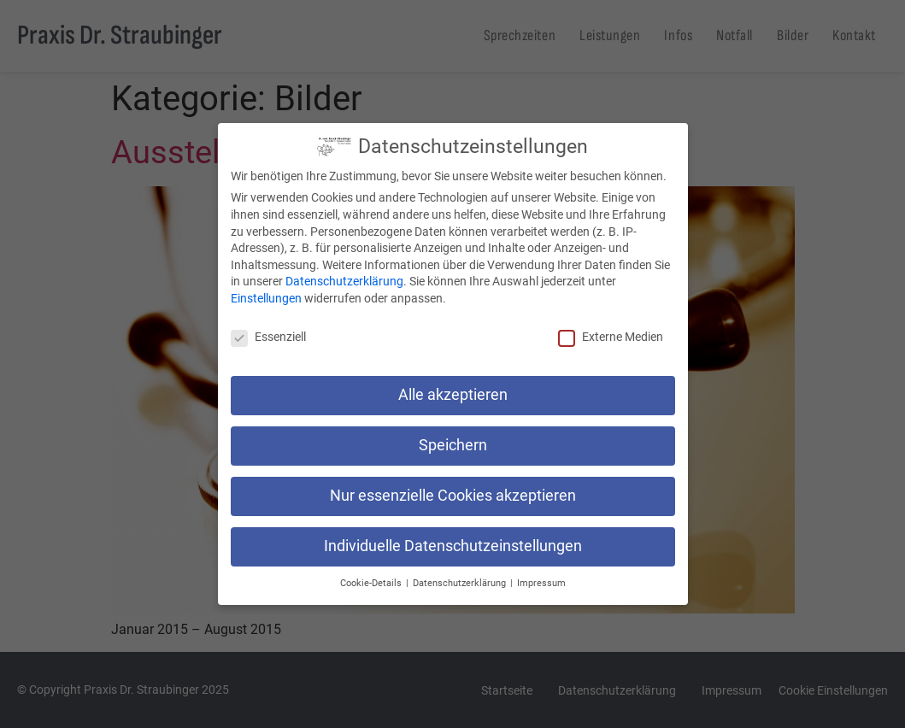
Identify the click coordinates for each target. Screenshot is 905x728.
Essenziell (268, 336)
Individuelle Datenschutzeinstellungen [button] (453, 546)
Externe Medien (610, 336)
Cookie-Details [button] (372, 583)
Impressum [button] (541, 583)
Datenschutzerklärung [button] (460, 583)
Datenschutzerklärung (344, 281)
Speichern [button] (453, 445)
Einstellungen (266, 298)
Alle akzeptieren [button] (453, 394)
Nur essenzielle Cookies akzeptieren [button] (453, 495)
